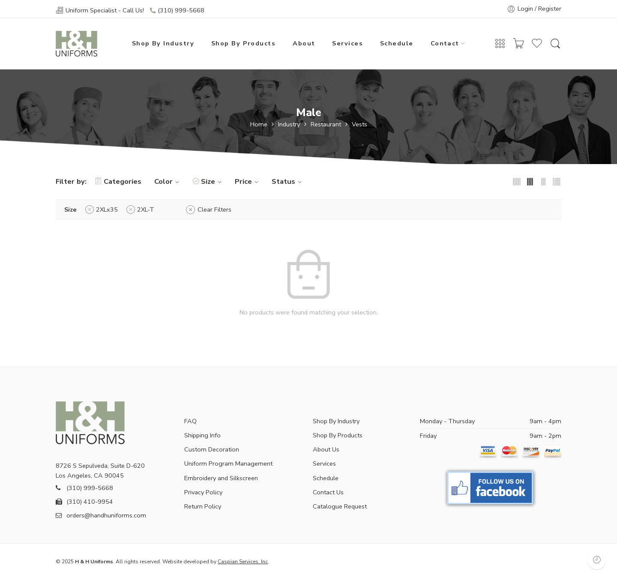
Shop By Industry (163, 43)
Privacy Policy (203, 492)
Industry (289, 124)
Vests (359, 124)
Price (248, 181)
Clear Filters (214, 209)
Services (347, 43)
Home (258, 124)
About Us (326, 449)
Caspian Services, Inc (243, 561)
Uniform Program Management (228, 463)
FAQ (190, 421)
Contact (445, 43)
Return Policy (202, 506)
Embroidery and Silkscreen (221, 478)
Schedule (396, 43)
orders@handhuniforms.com (101, 515)
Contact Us (328, 492)
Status (288, 181)
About (304, 43)
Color (168, 181)
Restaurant (326, 124)
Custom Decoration (211, 449)
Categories (118, 181)
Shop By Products (243, 43)
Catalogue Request (340, 506)
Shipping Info (202, 435)
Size (212, 181)
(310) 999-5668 (181, 10)
